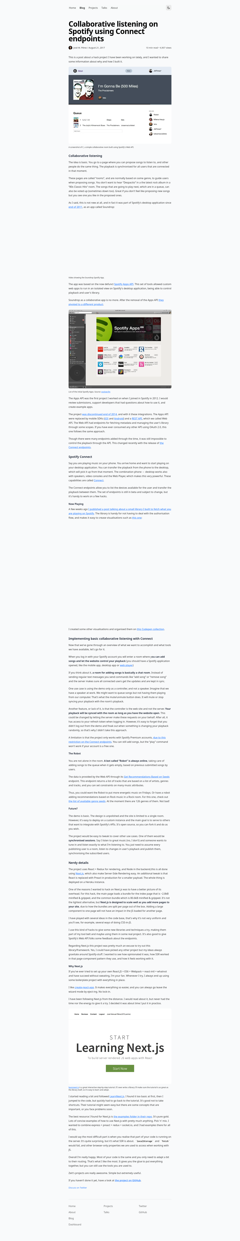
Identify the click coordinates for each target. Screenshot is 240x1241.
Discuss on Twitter (78, 1187)
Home (72, 1206)
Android (119, 418)
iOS (107, 418)
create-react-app (84, 987)
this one (136, 517)
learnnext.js (74, 1087)
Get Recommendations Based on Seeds (146, 776)
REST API (137, 418)
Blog (71, 1218)
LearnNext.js (117, 1096)
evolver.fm (105, 392)
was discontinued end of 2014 (99, 414)
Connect (98, 480)
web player (126, 665)
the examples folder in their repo (133, 1116)
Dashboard (75, 1224)
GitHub (143, 1212)
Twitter (143, 1206)
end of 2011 (75, 207)
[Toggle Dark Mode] (168, 7)
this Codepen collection (150, 629)
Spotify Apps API (123, 284)
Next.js (80, 873)
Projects (108, 1206)
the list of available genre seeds (87, 801)
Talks (106, 1212)
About (72, 1212)
